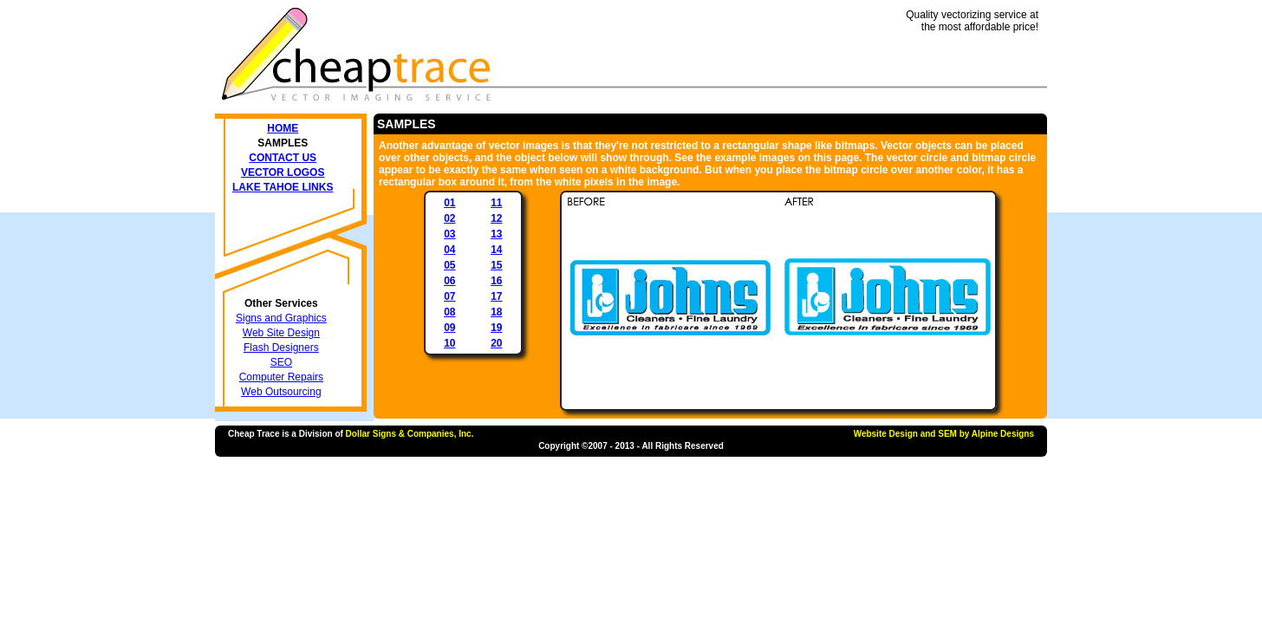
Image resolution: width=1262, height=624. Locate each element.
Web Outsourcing (281, 392)
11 (496, 203)
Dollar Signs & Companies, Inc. (410, 434)
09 (449, 328)
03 (449, 234)
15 (496, 265)
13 (496, 234)
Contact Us (282, 158)
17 (496, 296)
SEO (281, 362)
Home (282, 128)
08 (449, 312)
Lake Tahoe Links (282, 187)
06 (449, 281)
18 (496, 312)
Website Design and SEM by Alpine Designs (944, 434)
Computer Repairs (281, 377)
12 (496, 218)
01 (449, 203)
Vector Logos (282, 172)
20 (496, 343)
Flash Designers (281, 347)
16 (496, 281)
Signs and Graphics (281, 318)
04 (449, 250)
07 (449, 296)
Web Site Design (281, 333)
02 (449, 218)
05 (449, 265)
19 (496, 328)
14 (496, 250)
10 (449, 343)
